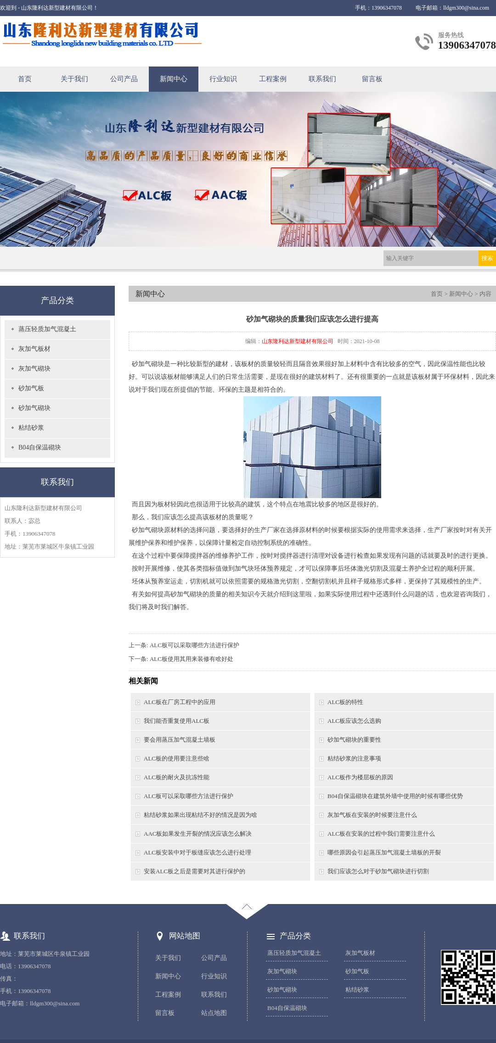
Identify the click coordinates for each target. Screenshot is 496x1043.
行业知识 (223, 79)
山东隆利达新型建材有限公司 (297, 341)
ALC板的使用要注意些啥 (176, 758)
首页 (25, 79)
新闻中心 (173, 79)
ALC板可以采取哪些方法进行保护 (194, 645)
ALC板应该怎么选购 (354, 720)
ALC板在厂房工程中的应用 (179, 702)
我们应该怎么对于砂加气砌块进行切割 (378, 871)
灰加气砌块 (34, 368)
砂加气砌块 (34, 408)
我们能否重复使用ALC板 (176, 720)
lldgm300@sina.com (466, 8)
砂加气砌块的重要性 (354, 739)
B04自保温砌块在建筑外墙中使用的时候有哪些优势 (395, 796)
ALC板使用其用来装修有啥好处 (191, 658)
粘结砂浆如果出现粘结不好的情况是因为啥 (200, 814)
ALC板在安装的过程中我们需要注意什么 (381, 833)
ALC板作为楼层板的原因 (360, 777)
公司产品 (124, 79)
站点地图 (214, 1013)
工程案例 (273, 79)
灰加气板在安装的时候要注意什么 (372, 814)
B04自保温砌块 (39, 447)
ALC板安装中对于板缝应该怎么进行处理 (197, 852)
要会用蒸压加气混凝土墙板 (179, 739)
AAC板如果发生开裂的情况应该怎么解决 (198, 833)
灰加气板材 (34, 348)
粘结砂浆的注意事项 (354, 758)
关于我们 (74, 79)
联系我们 (322, 79)
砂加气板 (31, 388)
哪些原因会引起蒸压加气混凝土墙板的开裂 (384, 852)
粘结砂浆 (31, 427)
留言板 (372, 79)
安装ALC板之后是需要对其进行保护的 (194, 871)
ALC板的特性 (345, 702)
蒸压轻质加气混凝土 (47, 329)
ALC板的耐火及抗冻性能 (176, 777)
